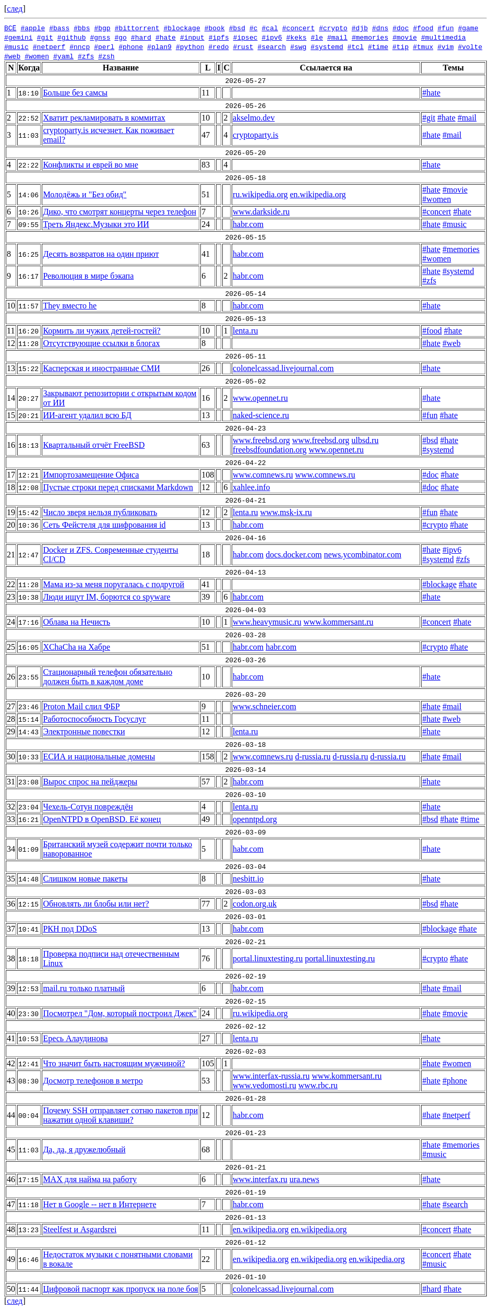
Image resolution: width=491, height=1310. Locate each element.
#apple (32, 27)
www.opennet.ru (260, 398)
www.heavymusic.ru (267, 621)
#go (120, 37)
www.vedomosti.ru (264, 1085)
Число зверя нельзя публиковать (100, 512)
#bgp (102, 27)
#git (45, 37)
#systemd (326, 46)
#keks (296, 37)
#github (71, 37)
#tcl (356, 46)
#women (37, 56)
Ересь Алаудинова (75, 1038)
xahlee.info (251, 487)
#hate (165, 37)
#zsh (106, 56)
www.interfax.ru (260, 1179)
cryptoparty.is (255, 134)
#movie (404, 37)
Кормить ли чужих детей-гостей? (101, 330)
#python (190, 46)
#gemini (18, 37)
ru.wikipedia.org (260, 194)
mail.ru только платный (84, 988)
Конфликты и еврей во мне (90, 164)
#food (423, 27)
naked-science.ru (261, 415)
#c (253, 27)
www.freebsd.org (261, 440)
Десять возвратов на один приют (101, 253)
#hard (141, 37)
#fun (445, 27)
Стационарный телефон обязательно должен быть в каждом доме (107, 677)
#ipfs (219, 37)
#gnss (100, 37)
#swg (298, 46)
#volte (470, 46)
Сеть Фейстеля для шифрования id (104, 524)
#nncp (79, 46)
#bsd (237, 27)
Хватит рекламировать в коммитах (104, 117)
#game (468, 27)
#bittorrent (137, 27)
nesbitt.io (248, 878)
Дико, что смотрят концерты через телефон (119, 211)
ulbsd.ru (365, 440)
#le (317, 37)
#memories (370, 37)
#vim (445, 46)
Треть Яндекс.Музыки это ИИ (96, 224)
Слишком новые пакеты (85, 878)
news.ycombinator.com (362, 554)
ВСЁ (10, 27)
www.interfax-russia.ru (271, 1075)
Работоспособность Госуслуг (94, 718)
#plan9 (159, 46)
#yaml (63, 56)
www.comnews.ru (263, 474)
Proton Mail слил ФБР (81, 706)
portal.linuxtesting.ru (268, 958)
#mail (337, 37)
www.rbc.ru (318, 1085)
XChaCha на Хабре (76, 646)
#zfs (86, 56)
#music (16, 46)
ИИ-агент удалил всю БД (87, 415)
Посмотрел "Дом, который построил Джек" (119, 1013)
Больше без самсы (75, 92)
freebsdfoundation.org (269, 449)
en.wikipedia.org (318, 194)
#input (192, 37)
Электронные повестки (84, 731)
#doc (400, 27)
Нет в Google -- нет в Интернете (99, 1204)
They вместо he (70, 305)
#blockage (181, 27)
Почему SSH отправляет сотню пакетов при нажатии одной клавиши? (120, 1115)
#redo (218, 46)
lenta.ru (245, 330)
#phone (130, 46)
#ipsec (245, 37)
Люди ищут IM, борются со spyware (106, 596)
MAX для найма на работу (90, 1179)
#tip (400, 46)
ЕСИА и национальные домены (99, 756)
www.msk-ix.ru (286, 512)
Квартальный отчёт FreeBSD (94, 444)
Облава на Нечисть (76, 621)
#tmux (423, 46)
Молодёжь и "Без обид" (84, 194)
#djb (360, 27)
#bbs (82, 27)
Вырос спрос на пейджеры (90, 781)
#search (272, 46)
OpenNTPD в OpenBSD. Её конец (102, 819)
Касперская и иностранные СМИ (101, 368)
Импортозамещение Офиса (91, 474)
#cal (269, 27)
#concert (298, 27)
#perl (104, 46)
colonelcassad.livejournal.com (283, 368)
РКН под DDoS (70, 928)
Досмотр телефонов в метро (92, 1080)
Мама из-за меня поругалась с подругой (113, 584)
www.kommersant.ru (338, 621)
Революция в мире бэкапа (88, 275)
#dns (380, 27)
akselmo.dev (253, 117)
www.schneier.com (264, 706)
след (14, 8)
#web (12, 56)
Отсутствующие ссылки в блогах (101, 343)
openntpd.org (255, 819)
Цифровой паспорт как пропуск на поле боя (120, 1288)
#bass (59, 27)
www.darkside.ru (261, 211)
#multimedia (443, 37)
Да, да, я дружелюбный (84, 1149)
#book (215, 27)
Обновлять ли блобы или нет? (96, 903)
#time (378, 46)
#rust (243, 46)
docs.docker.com (294, 554)
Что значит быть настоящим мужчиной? (114, 1063)
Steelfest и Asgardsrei (79, 1229)
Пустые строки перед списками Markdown (118, 487)
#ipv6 (272, 37)
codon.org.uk (255, 903)
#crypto (333, 27)
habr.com (248, 224)
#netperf (49, 46)
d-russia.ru (312, 756)
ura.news (304, 1179)
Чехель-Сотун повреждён (88, 806)
